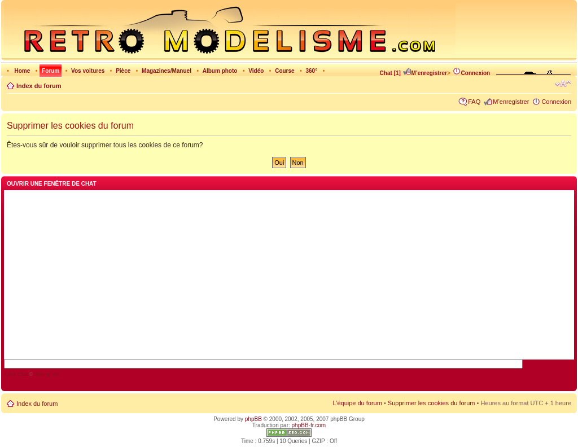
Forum (50, 71)
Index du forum (38, 85)
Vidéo (256, 71)
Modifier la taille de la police (563, 83)
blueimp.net (46, 374)
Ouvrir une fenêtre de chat (52, 184)
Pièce (123, 71)
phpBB (253, 419)
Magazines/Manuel (166, 71)
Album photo (220, 71)
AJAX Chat (16, 374)
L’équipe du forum (357, 403)
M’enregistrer (424, 73)
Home (22, 71)
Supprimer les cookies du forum (431, 403)
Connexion (471, 73)
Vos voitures (87, 71)
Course (284, 71)
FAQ (474, 101)
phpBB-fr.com (309, 425)
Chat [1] (390, 73)
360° (311, 71)
